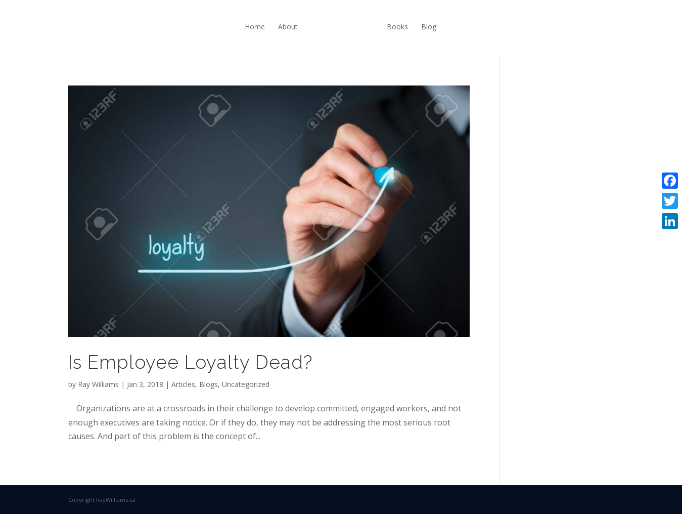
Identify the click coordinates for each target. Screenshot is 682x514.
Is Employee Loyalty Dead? (190, 362)
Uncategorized (245, 384)
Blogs (208, 384)
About (288, 26)
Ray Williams (98, 384)
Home (255, 26)
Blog (428, 26)
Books (397, 26)
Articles (183, 384)
